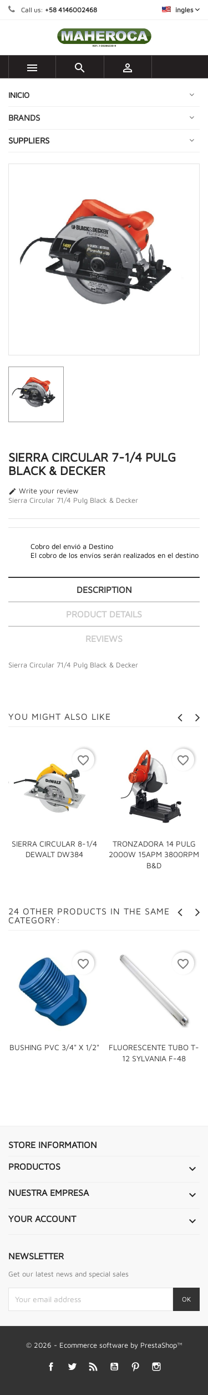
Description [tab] (104, 590)
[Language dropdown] (181, 9)
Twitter (72, 1366)
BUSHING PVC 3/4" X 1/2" (54, 1047)
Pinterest (135, 1366)
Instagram (156, 1366)
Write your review (43, 491)
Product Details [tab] (104, 614)
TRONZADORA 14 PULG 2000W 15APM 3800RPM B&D (154, 854)
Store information (52, 1145)
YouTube (114, 1366)
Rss (93, 1366)
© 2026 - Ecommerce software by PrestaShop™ (104, 1344)
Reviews (104, 639)
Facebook (51, 1366)
